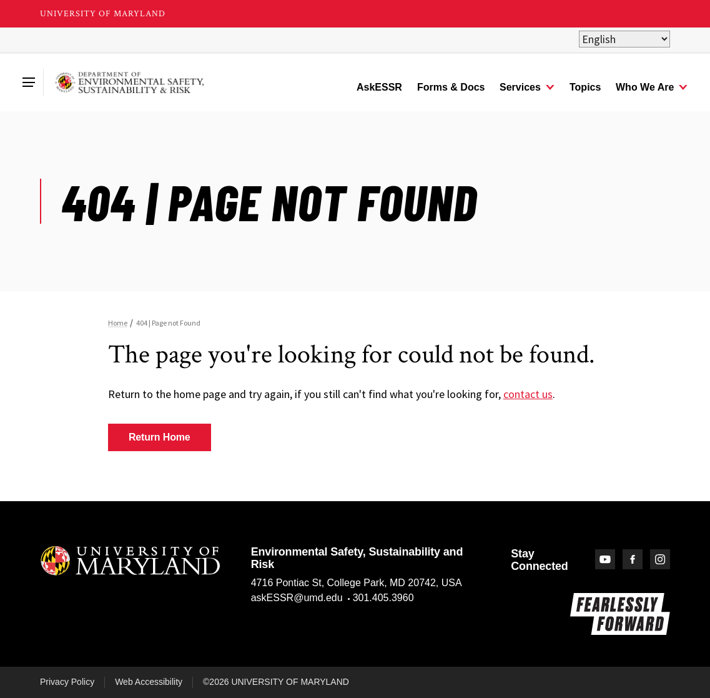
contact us (528, 394)
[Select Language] (624, 39)
